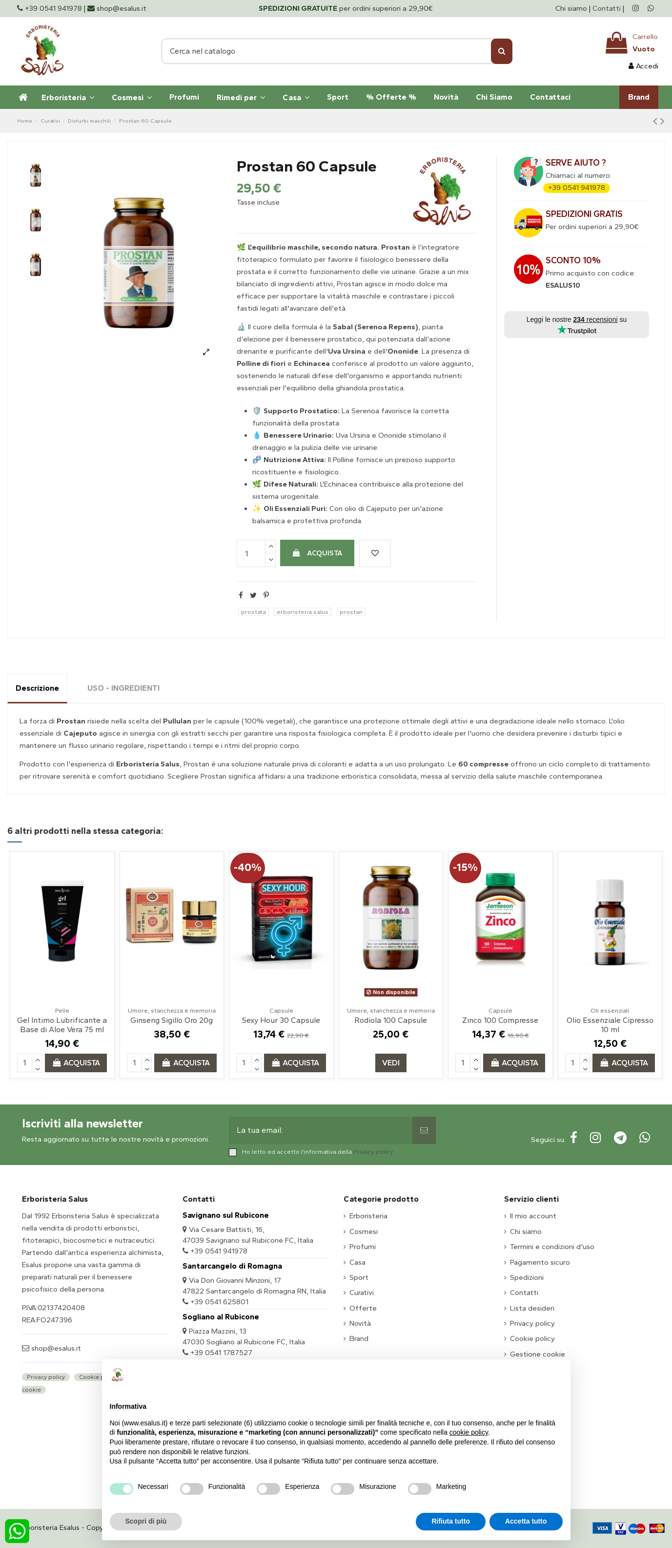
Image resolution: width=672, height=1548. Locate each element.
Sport (358, 1277)
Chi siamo (572, 8)
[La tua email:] (320, 1130)
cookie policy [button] (468, 1432)
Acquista (317, 553)
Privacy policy (373, 1151)
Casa (357, 1262)
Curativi (361, 1292)
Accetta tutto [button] (526, 1521)
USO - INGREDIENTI (123, 688)
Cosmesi (363, 1231)
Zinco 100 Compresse (500, 1020)
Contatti (606, 8)
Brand (358, 1338)
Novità (360, 1323)
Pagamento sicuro (540, 1262)
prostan (351, 611)
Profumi (362, 1246)
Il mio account (533, 1215)
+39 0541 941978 (576, 187)
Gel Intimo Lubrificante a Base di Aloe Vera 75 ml (62, 1025)
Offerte (363, 1308)
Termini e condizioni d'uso (552, 1246)
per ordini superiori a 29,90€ (346, 8)
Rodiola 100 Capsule (390, 1020)
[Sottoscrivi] (424, 1130)
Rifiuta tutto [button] (450, 1521)
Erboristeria (368, 1215)
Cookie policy (532, 1338)
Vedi (391, 1062)
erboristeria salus (302, 611)
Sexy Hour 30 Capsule (281, 1020)
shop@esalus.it (55, 1348)
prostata (253, 611)
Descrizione (37, 688)
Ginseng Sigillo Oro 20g (171, 1020)
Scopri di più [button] (146, 1521)
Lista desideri (532, 1308)
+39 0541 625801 (219, 1301)
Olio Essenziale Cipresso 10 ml (610, 1025)
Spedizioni (527, 1277)
